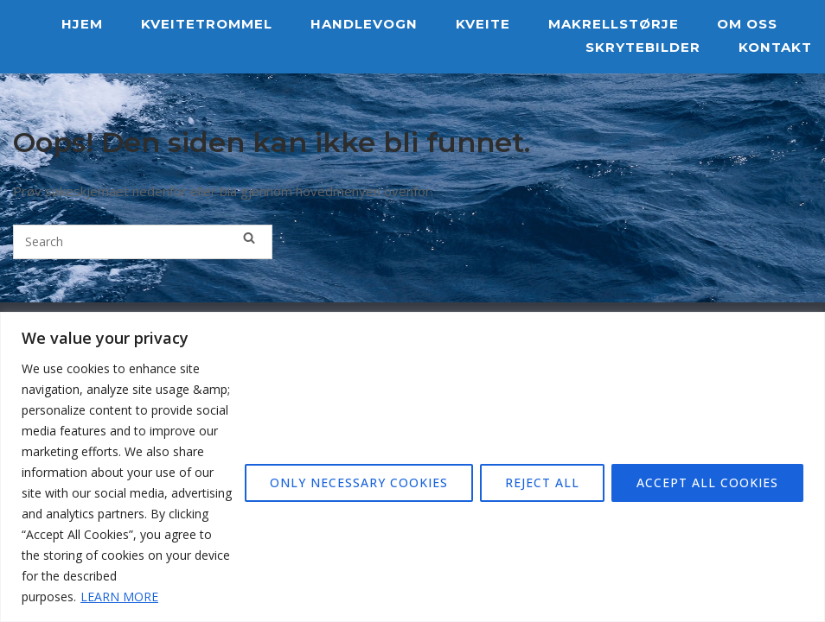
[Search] (249, 237)
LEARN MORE (119, 596)
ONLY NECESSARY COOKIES (359, 482)
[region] (412, 467)
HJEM (82, 24)
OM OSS (747, 24)
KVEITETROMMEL (206, 24)
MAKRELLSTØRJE (613, 24)
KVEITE (483, 24)
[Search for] (142, 242)
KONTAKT (775, 47)
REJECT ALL (542, 482)
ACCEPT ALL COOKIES (707, 482)
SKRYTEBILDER (642, 47)
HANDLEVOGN (364, 24)
